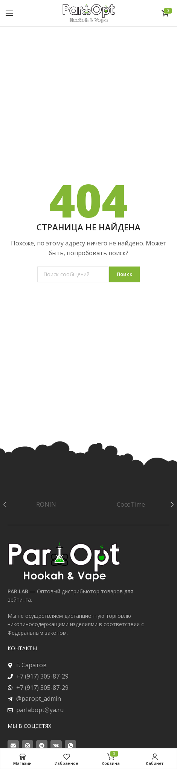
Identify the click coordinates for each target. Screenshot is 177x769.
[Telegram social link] (41, 745)
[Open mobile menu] (9, 13)
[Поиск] (72, 274)
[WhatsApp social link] (70, 745)
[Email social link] (13, 745)
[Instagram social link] (27, 745)
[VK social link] (56, 745)
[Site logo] (88, 13)
